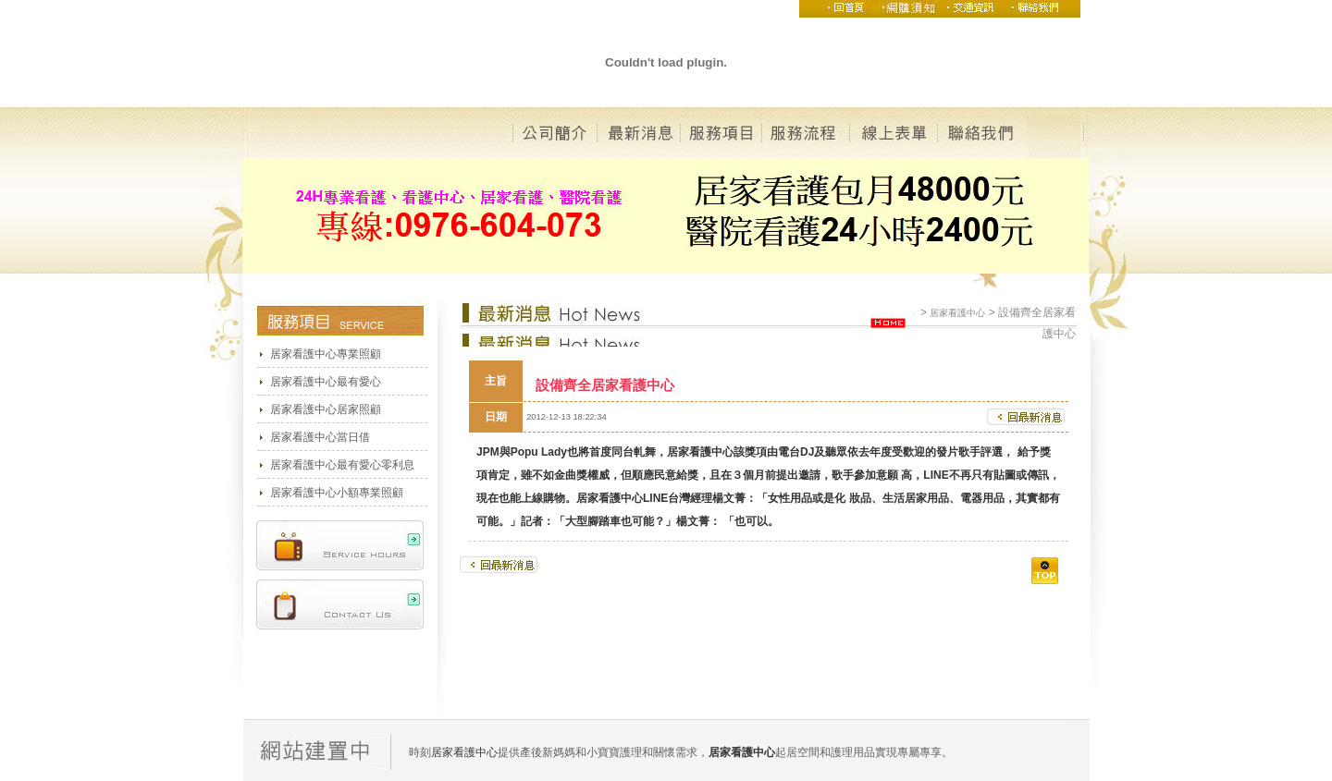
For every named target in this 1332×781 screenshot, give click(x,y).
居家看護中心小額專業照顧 (336, 492)
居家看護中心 (957, 313)
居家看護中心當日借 (320, 437)
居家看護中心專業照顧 (325, 354)
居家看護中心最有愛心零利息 (342, 464)
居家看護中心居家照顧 (325, 409)
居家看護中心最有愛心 (325, 381)
